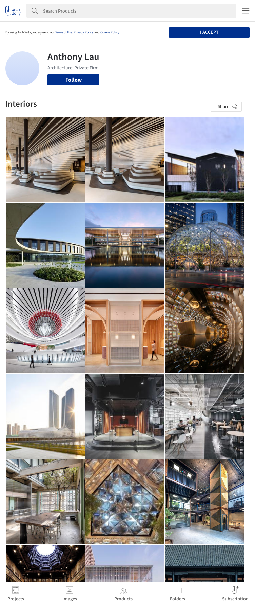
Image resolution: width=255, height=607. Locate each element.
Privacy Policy (84, 32)
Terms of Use (63, 32)
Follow (73, 80)
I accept (209, 32)
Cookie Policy (109, 32)
